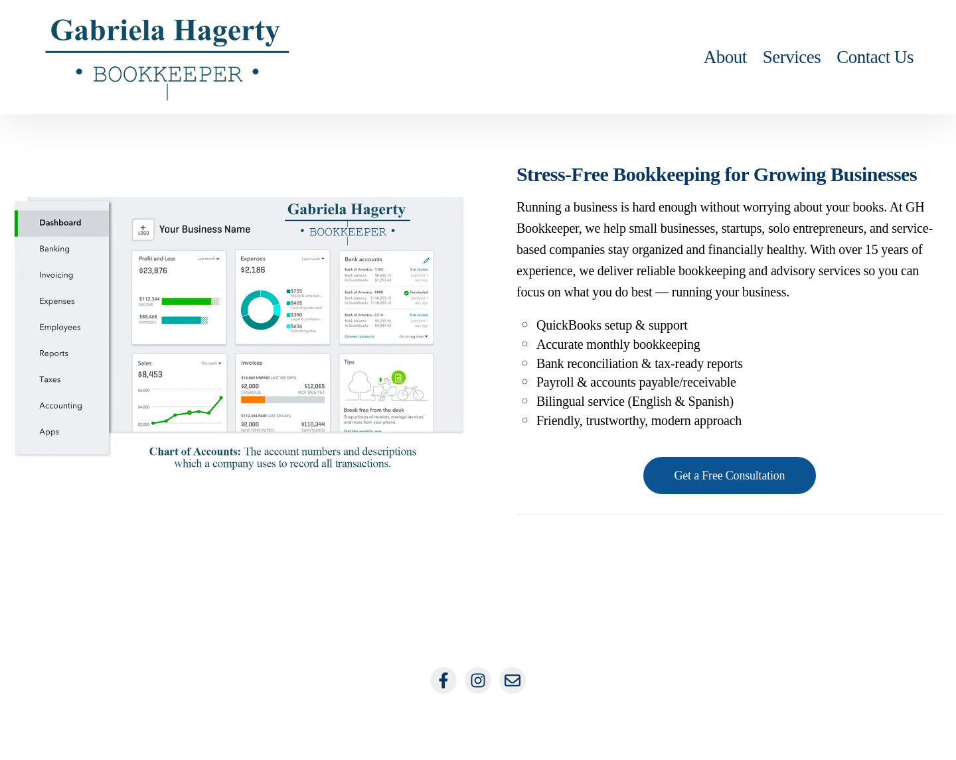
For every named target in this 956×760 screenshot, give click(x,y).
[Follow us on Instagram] (478, 680)
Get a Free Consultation (730, 475)
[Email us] (512, 680)
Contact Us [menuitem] (875, 57)
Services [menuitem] (792, 57)
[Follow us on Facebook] (443, 680)
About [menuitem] (725, 57)
